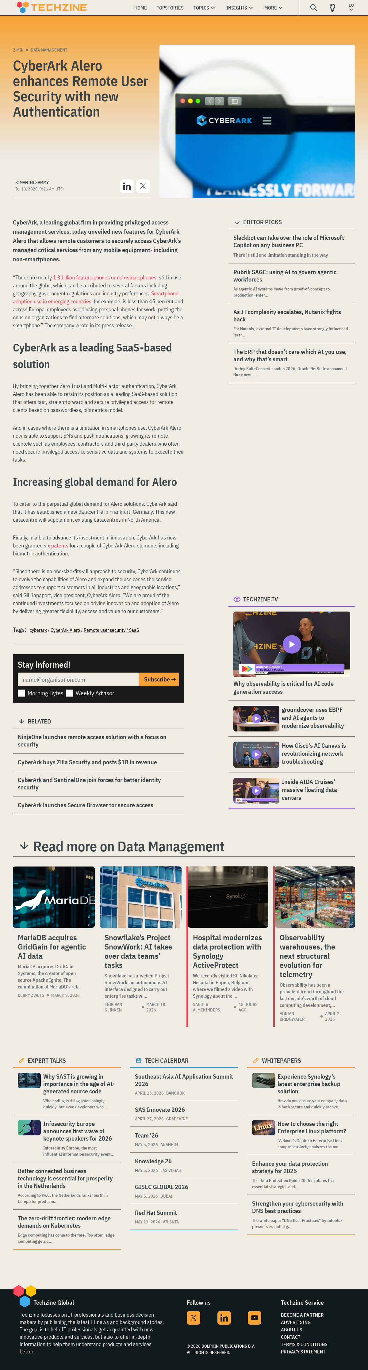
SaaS (134, 630)
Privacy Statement (303, 1352)
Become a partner (302, 1315)
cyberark (38, 630)
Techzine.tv (260, 599)
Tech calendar (167, 1060)
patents (59, 545)
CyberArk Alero (65, 630)
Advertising (296, 1322)
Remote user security (104, 630)
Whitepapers (281, 1060)
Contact (290, 1337)
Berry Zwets (31, 995)
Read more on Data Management (128, 846)
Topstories (170, 8)
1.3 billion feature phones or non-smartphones (104, 277)
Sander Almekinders (206, 1007)
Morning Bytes (45, 693)
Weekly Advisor (95, 693)
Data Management (49, 50)
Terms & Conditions (304, 1344)
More (270, 8)
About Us (291, 1329)
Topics (201, 8)
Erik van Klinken (113, 1007)
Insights (236, 8)
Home (140, 8)
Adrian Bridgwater (292, 1016)
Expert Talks (47, 1060)
